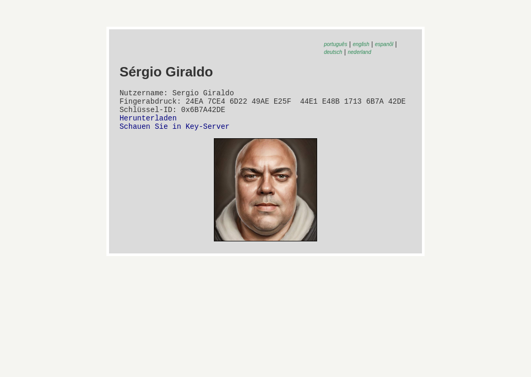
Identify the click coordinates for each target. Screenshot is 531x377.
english (361, 44)
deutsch (333, 52)
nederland (359, 52)
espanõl (384, 44)
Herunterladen (148, 124)
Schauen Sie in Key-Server (175, 134)
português (335, 44)
